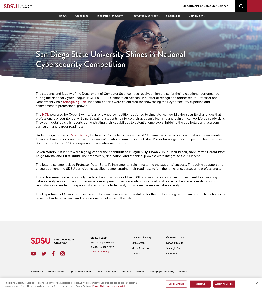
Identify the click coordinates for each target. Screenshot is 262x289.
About (62, 15)
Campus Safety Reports (107, 271)
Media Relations (140, 248)
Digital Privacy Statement (80, 271)
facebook (56, 253)
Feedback (182, 271)
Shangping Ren (74, 102)
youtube (33, 253)
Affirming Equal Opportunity (161, 271)
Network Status (174, 242)
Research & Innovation (109, 15)
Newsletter (172, 253)
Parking (104, 251)
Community (196, 15)
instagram (65, 253)
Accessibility (37, 271)
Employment (138, 242)
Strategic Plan (173, 248)
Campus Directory (141, 237)
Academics (81, 15)
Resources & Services (145, 15)
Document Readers (55, 271)
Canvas (136, 253)
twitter (46, 253)
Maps (93, 251)
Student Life (173, 15)
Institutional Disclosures (133, 271)
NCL (45, 115)
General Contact (175, 237)
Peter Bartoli (79, 135)
